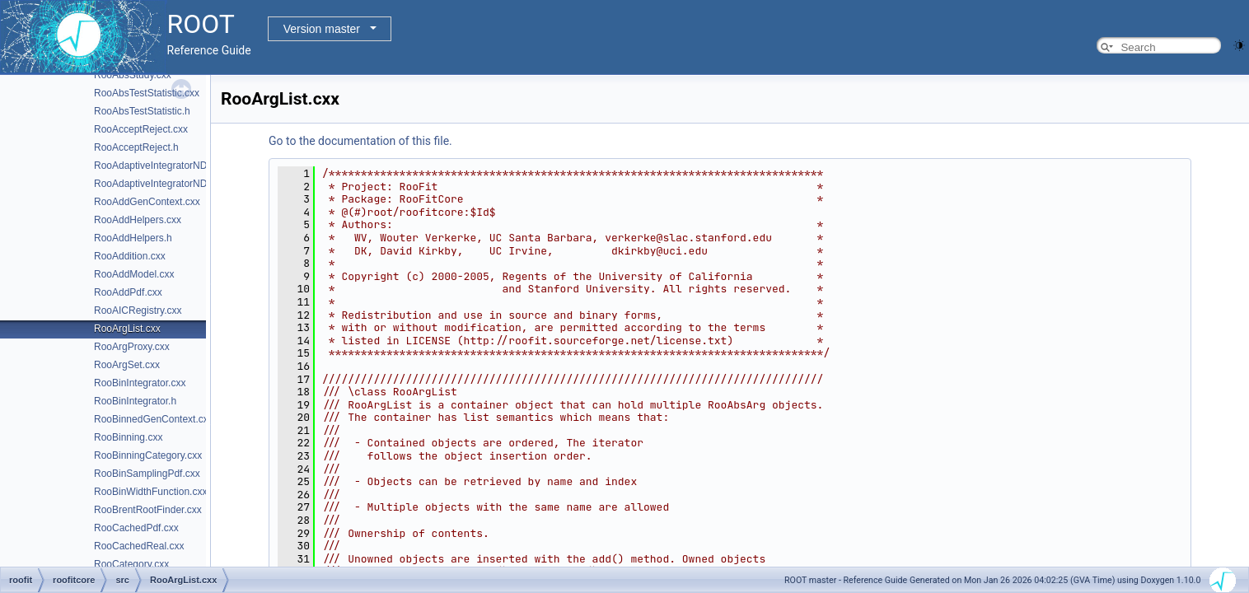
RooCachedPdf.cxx (136, 528)
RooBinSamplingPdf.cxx (147, 473)
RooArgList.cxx (127, 328)
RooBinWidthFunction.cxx (150, 491)
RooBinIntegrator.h (135, 401)
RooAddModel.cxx (134, 274)
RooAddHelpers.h (133, 238)
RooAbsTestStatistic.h (142, 111)
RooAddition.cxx (130, 256)
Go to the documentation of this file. (360, 140)
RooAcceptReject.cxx (141, 129)
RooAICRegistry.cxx (137, 310)
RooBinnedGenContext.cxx (153, 419)
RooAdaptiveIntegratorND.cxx (159, 165)
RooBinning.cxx (128, 437)
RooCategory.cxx (131, 564)
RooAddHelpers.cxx (137, 220)
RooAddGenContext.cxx (147, 202)
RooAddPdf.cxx (128, 292)
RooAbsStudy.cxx (132, 75)
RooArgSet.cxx (127, 365)
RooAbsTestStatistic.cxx (146, 93)
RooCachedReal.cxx (139, 546)
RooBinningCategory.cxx (148, 455)
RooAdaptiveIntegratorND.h (154, 183)
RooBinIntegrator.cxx (139, 383)
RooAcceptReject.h (136, 147)
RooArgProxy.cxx (132, 347)
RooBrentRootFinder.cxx (148, 510)
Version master (321, 28)
